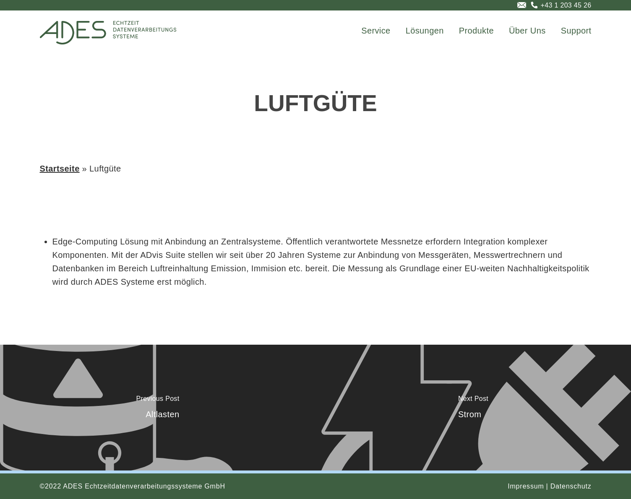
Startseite (60, 168)
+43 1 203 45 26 (566, 5)
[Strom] (473, 407)
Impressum (526, 486)
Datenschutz (571, 486)
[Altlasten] (158, 407)
